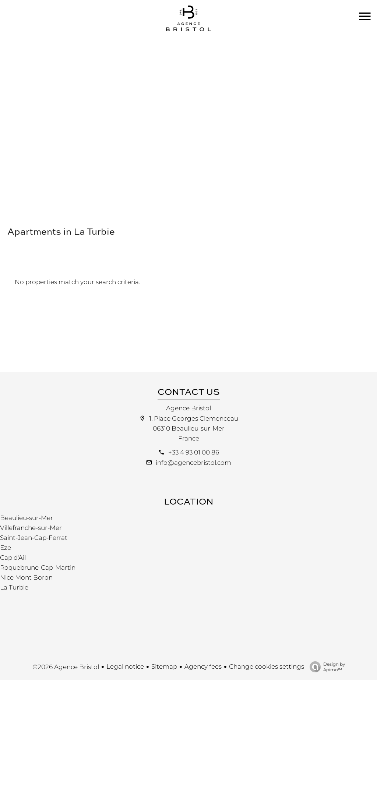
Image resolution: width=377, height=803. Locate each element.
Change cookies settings (266, 666)
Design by (325, 666)
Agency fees (203, 666)
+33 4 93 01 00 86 (193, 452)
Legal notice (125, 666)
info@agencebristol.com (193, 462)
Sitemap (164, 666)
